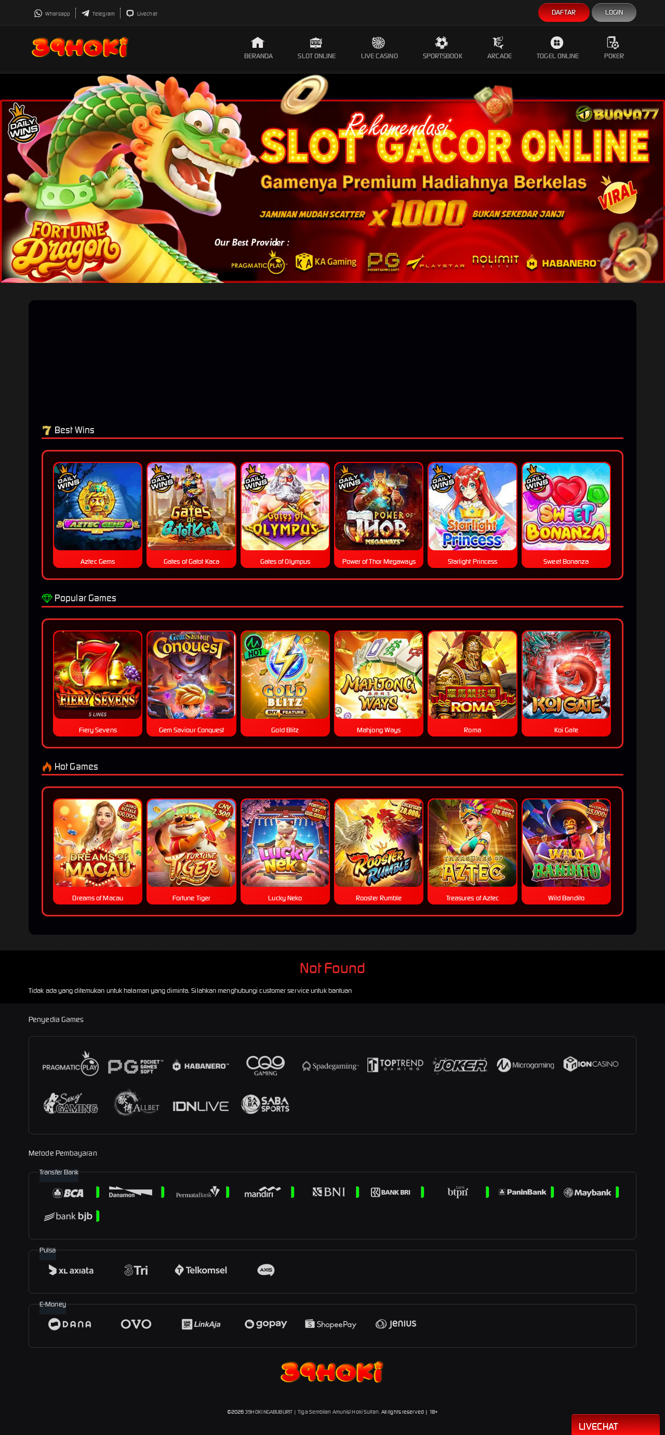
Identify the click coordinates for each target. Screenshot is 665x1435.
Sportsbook (442, 48)
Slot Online (317, 48)
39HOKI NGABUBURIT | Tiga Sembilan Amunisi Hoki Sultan (312, 1411)
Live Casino (379, 48)
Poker (614, 48)
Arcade (499, 48)
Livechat (141, 13)
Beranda (258, 48)
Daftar (564, 12)
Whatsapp (52, 13)
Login (614, 12)
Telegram (98, 13)
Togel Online (558, 48)
